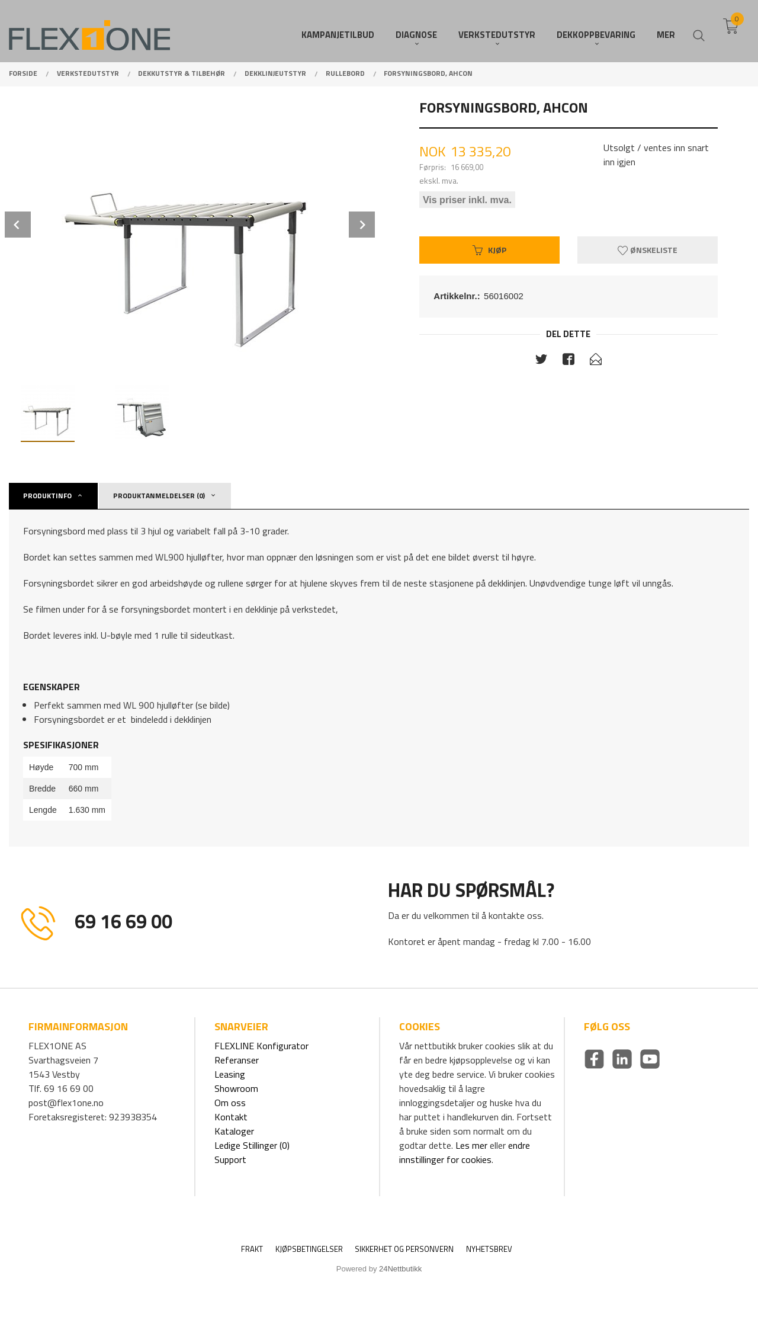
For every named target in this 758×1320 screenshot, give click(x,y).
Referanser (236, 1060)
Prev (18, 225)
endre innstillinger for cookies (464, 1152)
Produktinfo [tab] (47, 495)
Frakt (252, 1249)
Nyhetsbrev (489, 1249)
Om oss (230, 1102)
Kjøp (489, 250)
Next (362, 225)
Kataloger (234, 1131)
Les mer (471, 1145)
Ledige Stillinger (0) (252, 1145)
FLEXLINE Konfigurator (261, 1046)
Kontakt (231, 1117)
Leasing (229, 1074)
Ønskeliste (647, 250)
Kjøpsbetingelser (309, 1249)
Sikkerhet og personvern (404, 1249)
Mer (666, 30)
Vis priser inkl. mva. (467, 199)
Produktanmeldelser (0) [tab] (159, 495)
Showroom (236, 1088)
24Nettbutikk (400, 1268)
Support (230, 1159)
